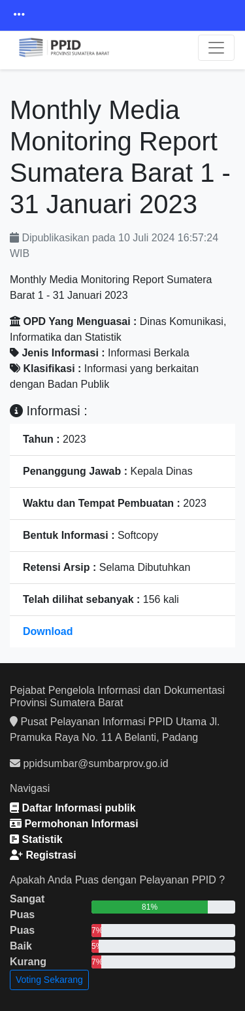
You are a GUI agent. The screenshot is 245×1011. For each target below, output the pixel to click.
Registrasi (43, 855)
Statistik (36, 839)
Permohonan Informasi (74, 823)
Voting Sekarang (49, 979)
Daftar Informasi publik (73, 808)
